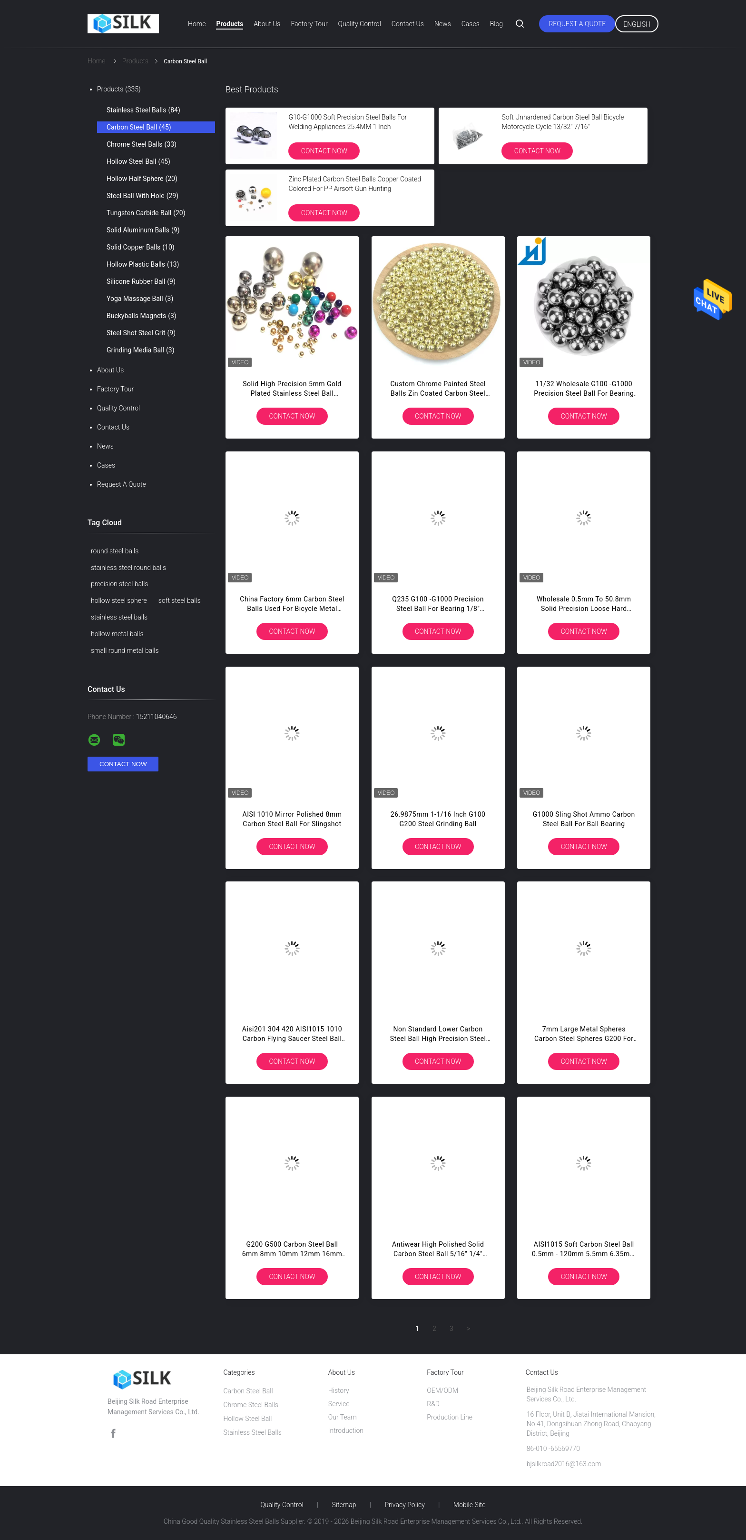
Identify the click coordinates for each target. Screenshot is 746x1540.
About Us (267, 24)
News (442, 24)
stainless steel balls (119, 617)
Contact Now (324, 151)
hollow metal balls (117, 634)
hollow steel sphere (119, 600)
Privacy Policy (404, 1504)
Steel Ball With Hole (142, 195)
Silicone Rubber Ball (141, 281)
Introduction (345, 1430)
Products (229, 24)
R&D (433, 1404)
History (338, 1390)
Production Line (449, 1417)
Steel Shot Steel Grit (141, 333)
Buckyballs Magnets (142, 315)
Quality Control (359, 24)
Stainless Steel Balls (143, 110)
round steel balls (114, 551)
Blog (496, 24)
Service (339, 1404)
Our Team (342, 1417)
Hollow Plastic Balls (143, 264)
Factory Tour (309, 24)
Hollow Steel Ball (138, 161)
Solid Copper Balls (141, 247)
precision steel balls (119, 584)
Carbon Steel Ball (139, 127)
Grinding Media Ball (141, 350)
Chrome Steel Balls (142, 144)
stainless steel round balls (128, 567)
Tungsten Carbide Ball (146, 213)
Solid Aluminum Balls (143, 230)
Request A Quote (577, 24)
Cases (470, 24)
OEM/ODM (442, 1390)
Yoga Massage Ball (140, 298)
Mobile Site (469, 1504)
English (636, 24)
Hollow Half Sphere (142, 178)
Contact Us (408, 24)
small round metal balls (125, 650)
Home (197, 24)
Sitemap (344, 1504)
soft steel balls (179, 600)
